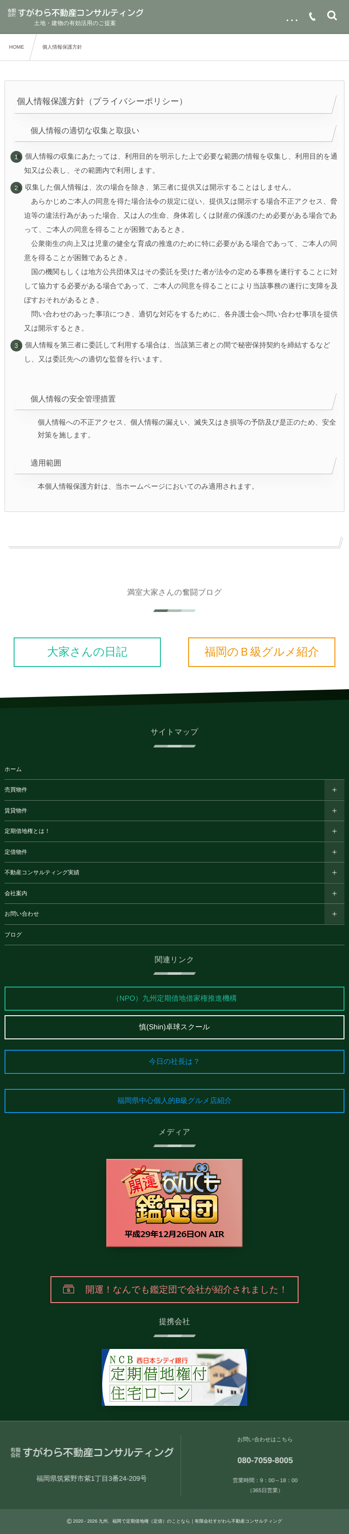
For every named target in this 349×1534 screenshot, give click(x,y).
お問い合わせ (22, 914)
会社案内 (16, 893)
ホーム (13, 769)
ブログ (13, 935)
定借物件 (16, 852)
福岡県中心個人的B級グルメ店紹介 (174, 1101)
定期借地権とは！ (27, 831)
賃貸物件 (16, 810)
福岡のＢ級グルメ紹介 (261, 652)
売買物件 (16, 790)
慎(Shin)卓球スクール (174, 1027)
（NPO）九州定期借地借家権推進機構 (174, 999)
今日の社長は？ (174, 1062)
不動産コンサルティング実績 (42, 872)
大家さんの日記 (87, 652)
